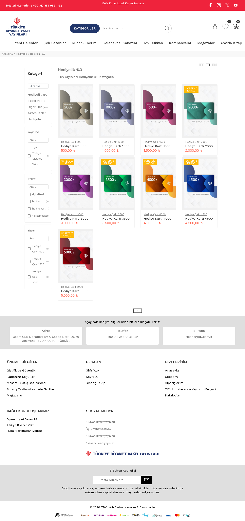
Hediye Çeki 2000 (196, 144)
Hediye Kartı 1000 (115, 148)
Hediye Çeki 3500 (113, 216)
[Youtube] (235, 6)
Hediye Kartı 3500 (116, 221)
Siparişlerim (174, 385)
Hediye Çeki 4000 (155, 216)
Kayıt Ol (92, 379)
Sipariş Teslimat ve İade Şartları (31, 391)
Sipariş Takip (95, 385)
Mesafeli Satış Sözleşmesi (26, 385)
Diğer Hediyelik (38, 109)
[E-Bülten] (146, 482)
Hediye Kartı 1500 (157, 148)
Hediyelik (21, 53)
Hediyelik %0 (37, 53)
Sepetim (171, 379)
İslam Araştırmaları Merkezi (24, 432)
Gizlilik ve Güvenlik (21, 372)
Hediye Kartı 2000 (199, 148)
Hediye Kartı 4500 (199, 221)
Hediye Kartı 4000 (157, 221)
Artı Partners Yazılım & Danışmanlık (132, 509)
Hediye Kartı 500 (73, 148)
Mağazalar (15, 397)
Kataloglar (173, 397)
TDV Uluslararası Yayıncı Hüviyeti (190, 391)
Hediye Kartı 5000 (74, 293)
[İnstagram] (100, 439)
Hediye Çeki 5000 (72, 289)
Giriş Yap (92, 372)
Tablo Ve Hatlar (38, 103)
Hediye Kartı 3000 (72, 216)
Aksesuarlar (37, 115)
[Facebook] (100, 425)
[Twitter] (98, 432)
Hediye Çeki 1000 (113, 144)
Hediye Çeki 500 (71, 144)
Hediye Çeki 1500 (154, 144)
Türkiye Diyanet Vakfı (20, 427)
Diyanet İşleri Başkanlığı (22, 421)
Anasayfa (7, 53)
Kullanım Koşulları (21, 379)
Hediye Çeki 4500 (196, 216)
